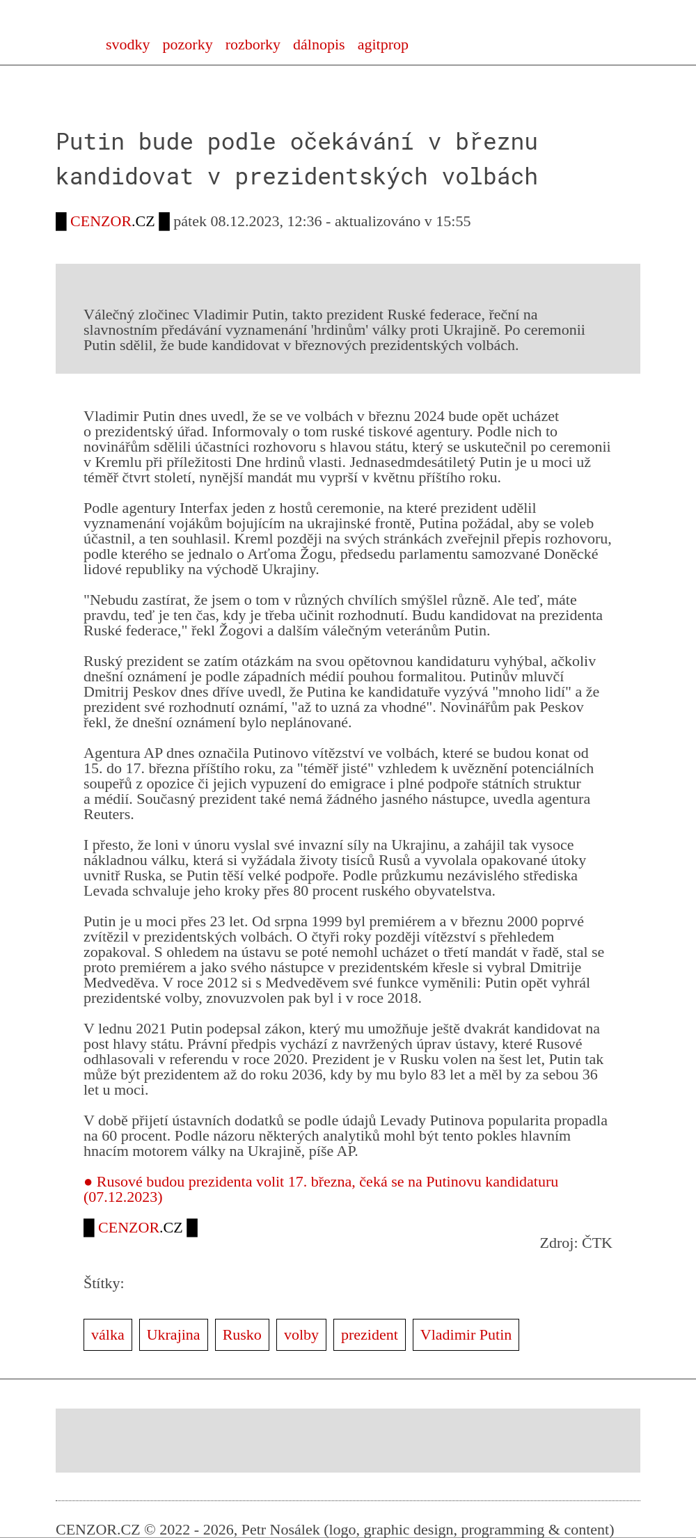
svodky (128, 44)
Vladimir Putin (466, 1334)
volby (301, 1334)
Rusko (242, 1334)
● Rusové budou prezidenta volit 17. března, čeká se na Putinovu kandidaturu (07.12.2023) (321, 1189)
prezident (369, 1334)
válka (108, 1334)
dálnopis (319, 44)
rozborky (253, 44)
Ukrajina (173, 1334)
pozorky (188, 44)
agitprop (383, 44)
